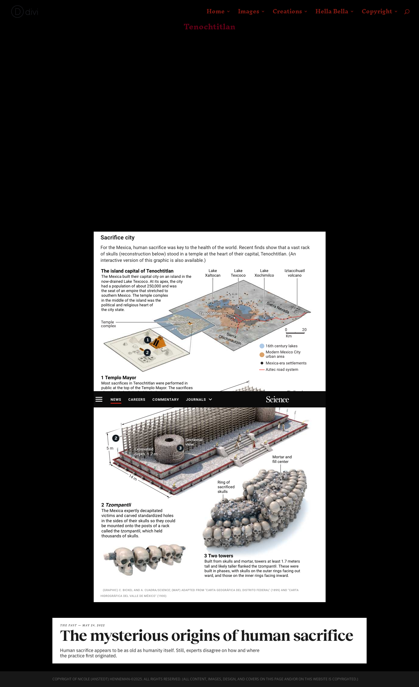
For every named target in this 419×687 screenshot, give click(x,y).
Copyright (377, 14)
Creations (287, 14)
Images (248, 14)
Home (216, 14)
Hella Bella (331, 14)
